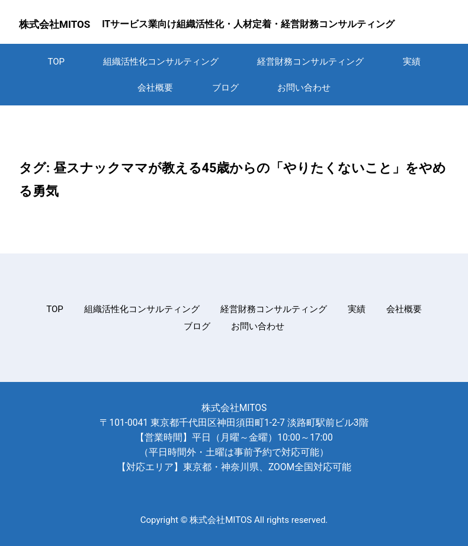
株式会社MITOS (54, 24)
